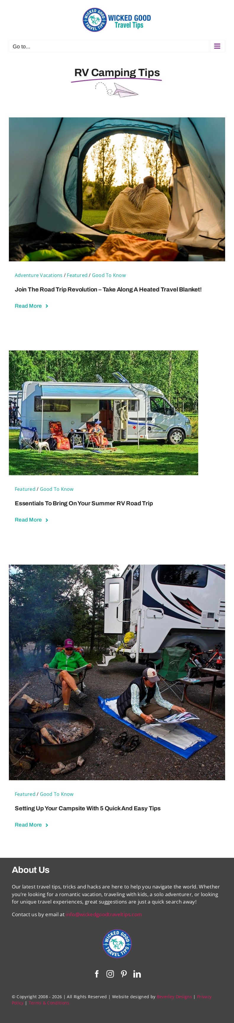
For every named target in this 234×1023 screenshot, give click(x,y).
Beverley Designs (174, 996)
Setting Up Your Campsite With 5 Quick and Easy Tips (88, 808)
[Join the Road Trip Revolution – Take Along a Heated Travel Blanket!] (117, 121)
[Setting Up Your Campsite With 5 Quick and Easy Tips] (117, 568)
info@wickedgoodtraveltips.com (104, 914)
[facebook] (97, 974)
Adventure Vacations (39, 275)
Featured (77, 275)
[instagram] (110, 974)
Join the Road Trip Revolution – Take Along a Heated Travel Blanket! (108, 289)
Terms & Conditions (49, 1003)
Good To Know (109, 275)
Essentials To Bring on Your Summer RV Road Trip (84, 503)
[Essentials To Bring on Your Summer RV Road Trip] (103, 354)
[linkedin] (137, 974)
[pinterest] (124, 974)
